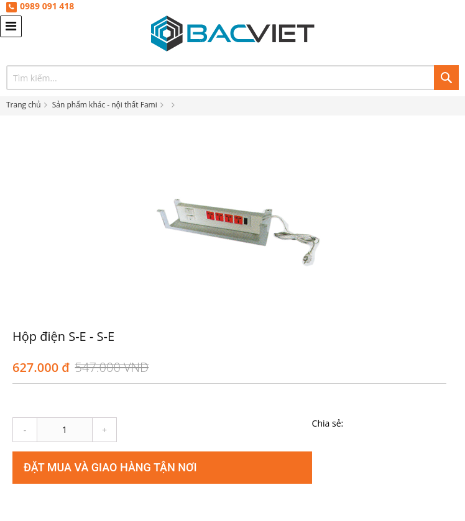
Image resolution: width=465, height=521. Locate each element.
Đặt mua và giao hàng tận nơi (110, 467)
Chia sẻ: (328, 423)
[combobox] (232, 77)
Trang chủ (23, 104)
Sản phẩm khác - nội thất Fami (104, 104)
